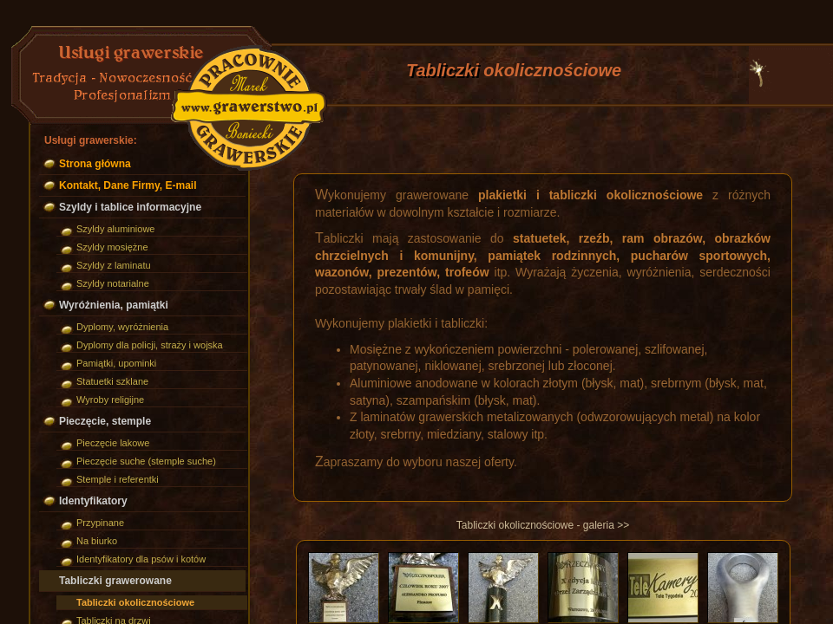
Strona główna (95, 164)
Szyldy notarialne (112, 283)
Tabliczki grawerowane (115, 581)
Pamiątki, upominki (116, 363)
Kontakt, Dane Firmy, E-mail (127, 185)
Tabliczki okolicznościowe (135, 602)
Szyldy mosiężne (112, 247)
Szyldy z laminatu (113, 265)
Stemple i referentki (117, 479)
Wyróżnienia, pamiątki (113, 305)
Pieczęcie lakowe (112, 443)
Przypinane (100, 522)
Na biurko (96, 541)
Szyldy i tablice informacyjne (130, 207)
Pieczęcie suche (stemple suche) (146, 461)
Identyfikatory (93, 501)
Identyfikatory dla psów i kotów (141, 559)
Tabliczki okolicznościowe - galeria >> (542, 525)
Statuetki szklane (112, 381)
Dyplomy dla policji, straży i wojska (149, 345)
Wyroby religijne (110, 399)
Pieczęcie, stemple (105, 421)
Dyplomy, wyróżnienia (122, 327)
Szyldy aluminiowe (115, 229)
